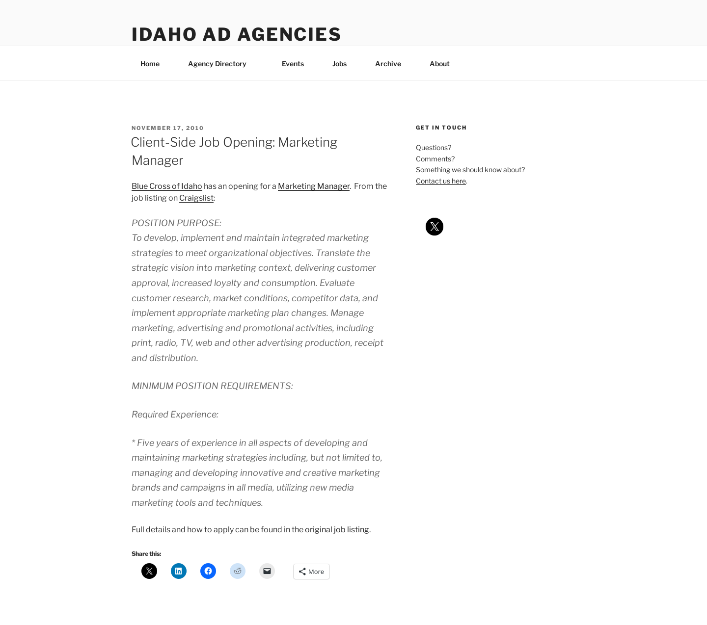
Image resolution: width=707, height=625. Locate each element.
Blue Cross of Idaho (167, 186)
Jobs (339, 63)
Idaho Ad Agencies (237, 34)
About (444, 63)
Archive (388, 63)
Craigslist (196, 198)
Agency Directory (222, 63)
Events (293, 63)
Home (150, 63)
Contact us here (441, 181)
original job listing (337, 529)
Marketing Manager (314, 186)
